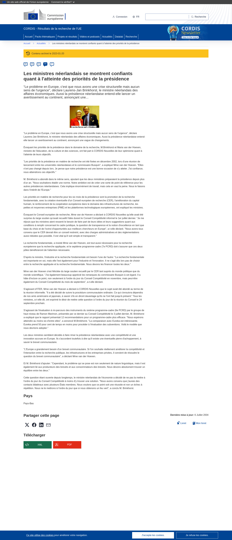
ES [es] (39, 64)
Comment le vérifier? (62, 2)
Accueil (29, 36)
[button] (136, 17)
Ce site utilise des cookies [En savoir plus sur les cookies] (40, 535)
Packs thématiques (45, 36)
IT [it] (52, 64)
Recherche (131, 36)
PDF (69, 444)
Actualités (107, 36)
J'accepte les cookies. (153, 535)
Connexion (119, 16)
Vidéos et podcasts (90, 36)
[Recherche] (198, 17)
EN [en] (32, 64)
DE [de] (25, 64)
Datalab (119, 36)
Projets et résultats (67, 36)
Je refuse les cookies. (197, 535)
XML (40, 444)
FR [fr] (45, 64)
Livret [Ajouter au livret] (181, 422)
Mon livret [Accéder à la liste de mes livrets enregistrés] (199, 423)
